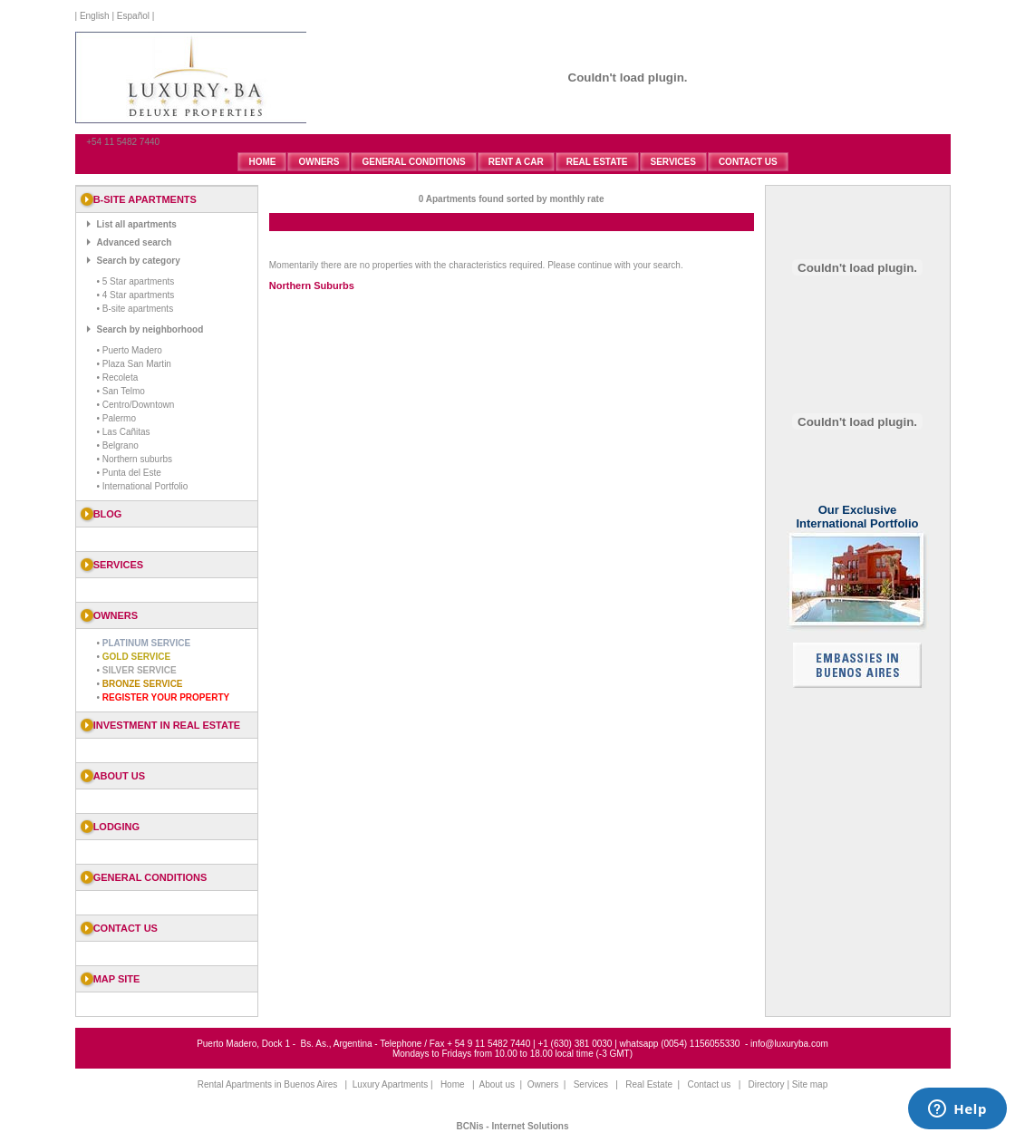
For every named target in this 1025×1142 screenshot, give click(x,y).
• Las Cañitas (123, 432)
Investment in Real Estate (167, 725)
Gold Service (136, 657)
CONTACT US (748, 162)
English (93, 16)
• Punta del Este (129, 473)
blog (107, 513)
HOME (262, 162)
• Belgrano (118, 445)
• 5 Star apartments (136, 281)
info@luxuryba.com (789, 1044)
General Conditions (150, 877)
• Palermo (117, 418)
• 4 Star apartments (136, 295)
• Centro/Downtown (136, 405)
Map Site (116, 978)
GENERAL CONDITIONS (413, 162)
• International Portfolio (143, 486)
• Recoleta (118, 377)
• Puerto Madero (129, 350)
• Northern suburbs (135, 459)
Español (133, 16)
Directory (767, 1084)
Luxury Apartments (390, 1084)
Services (591, 1084)
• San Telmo (121, 391)
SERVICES (673, 162)
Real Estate (648, 1084)
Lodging (116, 826)
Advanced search (134, 242)
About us (119, 775)
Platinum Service (146, 643)
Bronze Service (142, 684)
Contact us (125, 928)
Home (452, 1084)
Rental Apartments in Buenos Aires (268, 1084)
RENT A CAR (516, 162)
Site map (809, 1084)
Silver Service (139, 670)
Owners (542, 1084)
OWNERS (318, 162)
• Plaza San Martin (134, 364)
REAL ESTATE (597, 162)
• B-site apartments (135, 309)
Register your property (165, 697)
